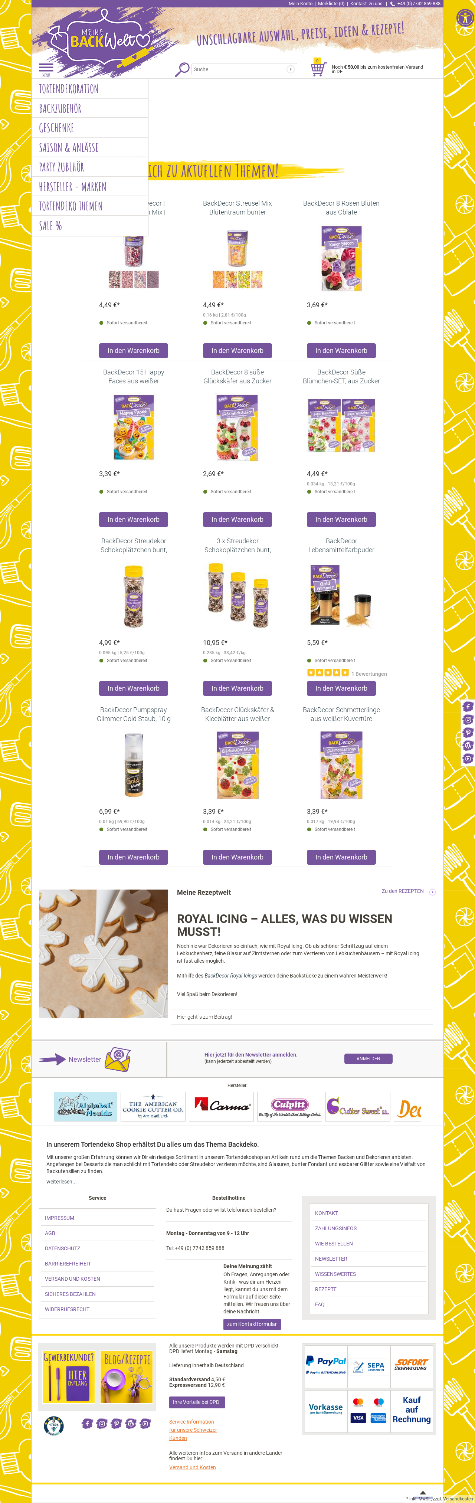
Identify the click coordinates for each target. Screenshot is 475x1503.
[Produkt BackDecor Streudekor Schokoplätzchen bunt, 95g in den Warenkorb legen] (133, 690)
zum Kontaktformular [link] (252, 1324)
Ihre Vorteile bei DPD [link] (196, 1402)
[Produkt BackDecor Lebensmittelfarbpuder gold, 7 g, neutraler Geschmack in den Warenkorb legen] (341, 690)
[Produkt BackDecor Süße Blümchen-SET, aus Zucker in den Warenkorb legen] (341, 521)
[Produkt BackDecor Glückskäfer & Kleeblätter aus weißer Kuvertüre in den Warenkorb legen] (237, 859)
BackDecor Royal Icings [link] (231, 976)
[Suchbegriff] (239, 69)
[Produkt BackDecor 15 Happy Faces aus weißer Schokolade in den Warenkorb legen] (133, 521)
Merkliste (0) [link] (331, 3)
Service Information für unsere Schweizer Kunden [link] (193, 1430)
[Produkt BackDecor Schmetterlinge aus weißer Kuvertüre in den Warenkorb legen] (341, 859)
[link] (468, 706)
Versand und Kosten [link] (192, 1467)
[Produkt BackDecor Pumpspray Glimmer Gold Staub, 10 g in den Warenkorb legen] (133, 859)
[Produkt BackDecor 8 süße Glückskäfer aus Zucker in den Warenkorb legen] (237, 521)
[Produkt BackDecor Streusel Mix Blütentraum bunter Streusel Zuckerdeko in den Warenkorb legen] (237, 352)
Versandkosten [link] (458, 1499)
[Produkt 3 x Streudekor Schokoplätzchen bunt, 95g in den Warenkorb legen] (237, 690)
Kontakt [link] (367, 3)
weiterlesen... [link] (61, 1182)
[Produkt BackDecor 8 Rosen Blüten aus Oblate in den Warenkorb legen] (341, 352)
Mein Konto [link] (300, 3)
